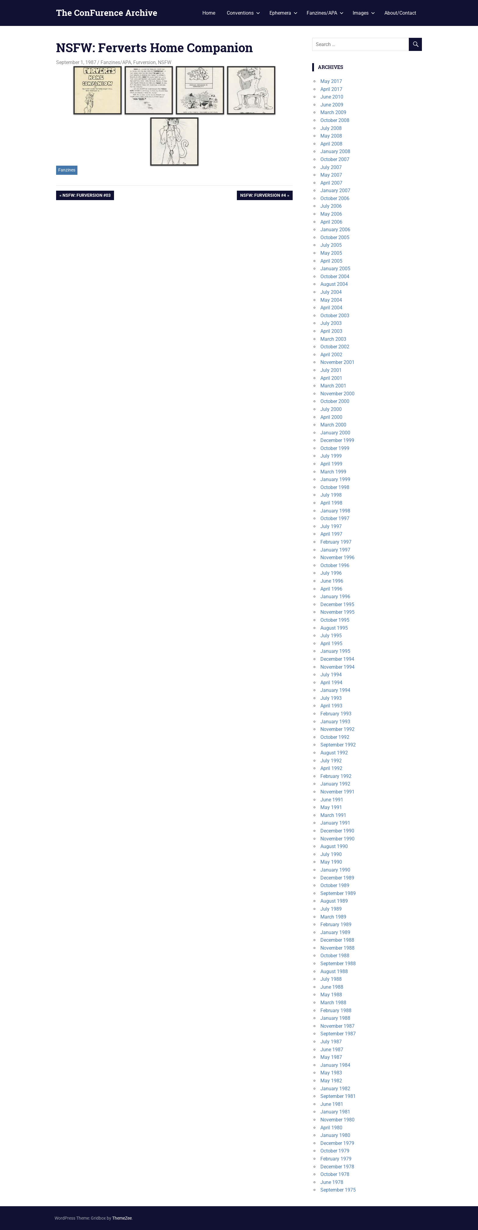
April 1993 (331, 706)
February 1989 (335, 924)
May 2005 (331, 253)
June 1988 (331, 987)
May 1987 (331, 1057)
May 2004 (331, 300)
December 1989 (337, 878)
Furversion (144, 62)
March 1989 (333, 917)
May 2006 (331, 214)
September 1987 (338, 1034)
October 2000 (334, 401)
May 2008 (331, 136)
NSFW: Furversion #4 (263, 196)
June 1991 (331, 800)
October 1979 (334, 1151)
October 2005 (334, 237)
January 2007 (335, 190)
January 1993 (335, 722)
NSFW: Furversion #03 (86, 196)
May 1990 (331, 862)
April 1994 (331, 682)
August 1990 (334, 846)
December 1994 (337, 659)
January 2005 (335, 269)
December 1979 (337, 1143)
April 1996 (331, 589)
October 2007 (334, 159)
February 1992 (335, 776)
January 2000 (335, 433)
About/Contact (400, 13)
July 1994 (331, 675)
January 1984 (335, 1065)
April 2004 (331, 308)
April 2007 (331, 183)
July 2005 (331, 245)
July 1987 (331, 1042)
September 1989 (338, 893)
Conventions (243, 13)
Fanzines (66, 169)
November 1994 (337, 667)
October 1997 (334, 518)
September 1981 (338, 1096)
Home (208, 13)
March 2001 (333, 386)
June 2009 (331, 105)
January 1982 (335, 1089)
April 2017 (331, 89)
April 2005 (331, 261)
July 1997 (331, 526)
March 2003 (333, 339)
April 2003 (331, 331)
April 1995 (331, 643)
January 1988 (335, 1018)
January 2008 (335, 151)
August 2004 (334, 284)
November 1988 (337, 948)
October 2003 (334, 315)
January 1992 (335, 784)
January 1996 (335, 596)
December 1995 (337, 604)
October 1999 (334, 448)
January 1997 (335, 550)
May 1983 (331, 1073)
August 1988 (334, 971)
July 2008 (331, 128)
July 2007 (331, 167)
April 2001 (331, 378)
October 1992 (334, 737)
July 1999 (331, 456)
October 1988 (334, 955)
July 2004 (331, 292)
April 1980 (331, 1128)
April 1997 (331, 534)
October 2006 (334, 198)
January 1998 (335, 511)
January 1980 (335, 1135)
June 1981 (331, 1104)
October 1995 (334, 620)
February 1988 (335, 1010)
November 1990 (337, 839)
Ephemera (283, 13)
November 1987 (337, 1026)
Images (364, 13)
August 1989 (334, 901)
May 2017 (331, 81)
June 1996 (331, 581)
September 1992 (338, 745)
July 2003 (331, 323)
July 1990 (331, 854)
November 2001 (337, 362)
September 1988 (338, 963)
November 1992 (337, 729)
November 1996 (337, 557)
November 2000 (337, 394)
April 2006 (331, 222)
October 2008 (334, 120)
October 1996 (334, 565)
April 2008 (331, 144)
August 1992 (334, 753)
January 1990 (335, 870)
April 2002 (331, 355)
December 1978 (337, 1167)
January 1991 (335, 823)
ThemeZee (122, 1218)
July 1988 (331, 979)
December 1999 (337, 440)
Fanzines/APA (325, 13)
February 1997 (335, 542)
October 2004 (334, 276)
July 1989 (331, 909)
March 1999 (333, 472)
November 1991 (337, 792)
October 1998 (334, 487)
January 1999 (335, 479)
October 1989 (334, 885)
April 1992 (331, 768)
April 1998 (331, 503)
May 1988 (331, 995)
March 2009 (333, 112)
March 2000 (333, 425)
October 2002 (334, 347)
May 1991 (331, 807)
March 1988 (333, 1002)
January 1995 (335, 651)
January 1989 (335, 932)
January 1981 (335, 1112)
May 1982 (331, 1081)
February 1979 (335, 1159)
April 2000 (331, 417)
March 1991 (333, 815)
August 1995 (334, 628)
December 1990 (337, 831)
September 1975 (338, 1190)
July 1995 (331, 635)
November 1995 (337, 612)
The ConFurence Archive (106, 12)
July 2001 (331, 370)
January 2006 (335, 229)
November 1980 (337, 1120)
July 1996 (331, 573)
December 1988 (337, 940)
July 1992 (331, 761)
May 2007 (331, 175)
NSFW (164, 62)
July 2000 (331, 409)
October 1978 (334, 1174)
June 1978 (331, 1182)
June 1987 (331, 1049)
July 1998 (331, 495)
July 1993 (331, 698)
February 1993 (335, 714)
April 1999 (331, 464)
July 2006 (331, 206)
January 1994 (335, 690)
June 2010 (331, 97)
